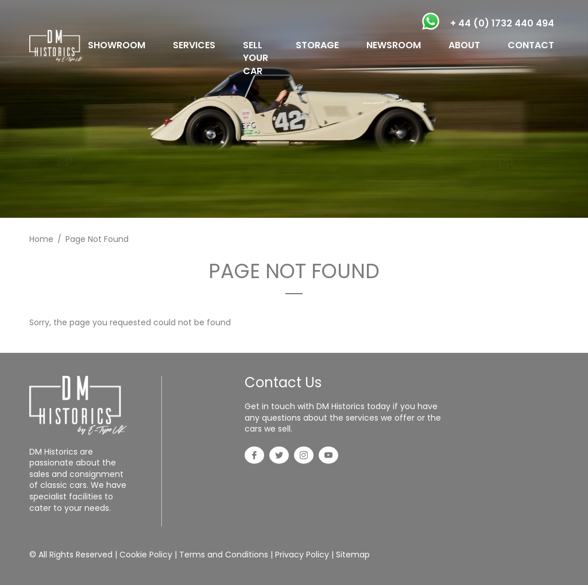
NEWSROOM (393, 45)
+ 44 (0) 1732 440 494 (502, 23)
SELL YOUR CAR (255, 58)
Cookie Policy (145, 554)
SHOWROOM (116, 45)
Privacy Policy (302, 554)
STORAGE (317, 45)
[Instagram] (304, 456)
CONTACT (531, 45)
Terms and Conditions (223, 554)
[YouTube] (328, 456)
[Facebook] (254, 456)
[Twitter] (279, 456)
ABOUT (464, 45)
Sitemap (353, 554)
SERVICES (194, 45)
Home (41, 239)
